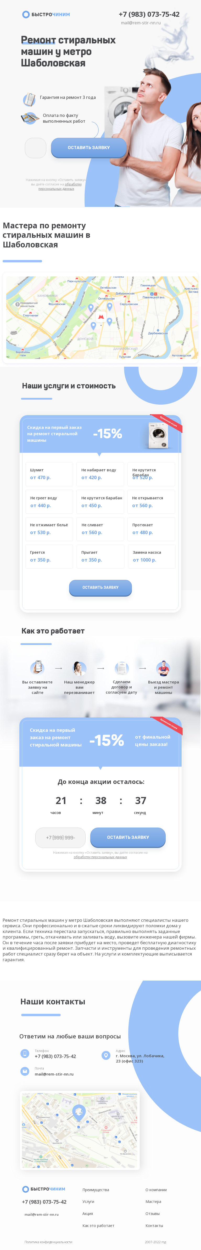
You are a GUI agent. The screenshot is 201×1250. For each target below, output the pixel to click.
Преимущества (95, 1189)
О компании (156, 1189)
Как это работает (98, 1225)
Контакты (154, 1225)
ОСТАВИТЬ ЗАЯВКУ (89, 147)
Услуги (88, 1201)
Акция (87, 1213)
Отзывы (153, 1213)
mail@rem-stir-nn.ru (141, 23)
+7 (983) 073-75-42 (149, 14)
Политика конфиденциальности (48, 1242)
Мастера (153, 1201)
